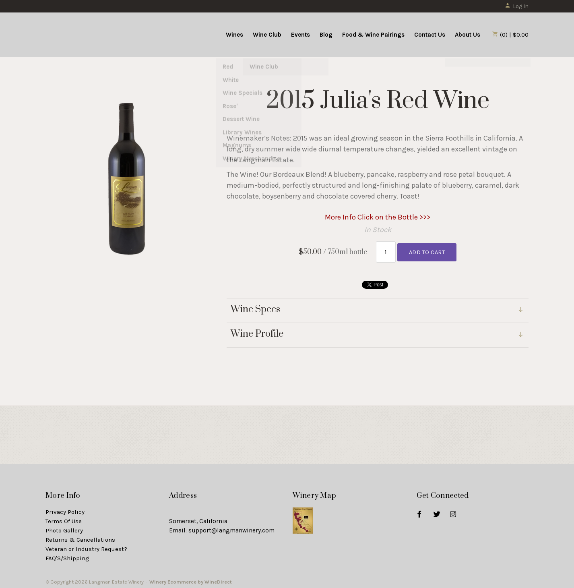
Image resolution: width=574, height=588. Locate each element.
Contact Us (429, 34)
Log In (517, 6)
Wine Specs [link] (255, 307)
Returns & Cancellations (80, 537)
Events (300, 34)
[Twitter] (436, 511)
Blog (326, 34)
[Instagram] (452, 511)
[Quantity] (386, 250)
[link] (378, 333)
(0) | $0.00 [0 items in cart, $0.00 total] (510, 34)
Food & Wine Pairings (373, 34)
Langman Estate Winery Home (95, 34)
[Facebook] (419, 511)
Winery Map (314, 493)
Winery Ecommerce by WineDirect (190, 579)
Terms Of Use (63, 518)
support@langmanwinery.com (231, 528)
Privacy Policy (65, 509)
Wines (234, 34)
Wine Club (267, 34)
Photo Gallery (64, 528)
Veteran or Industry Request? (86, 546)
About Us (467, 34)
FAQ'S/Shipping (67, 555)
